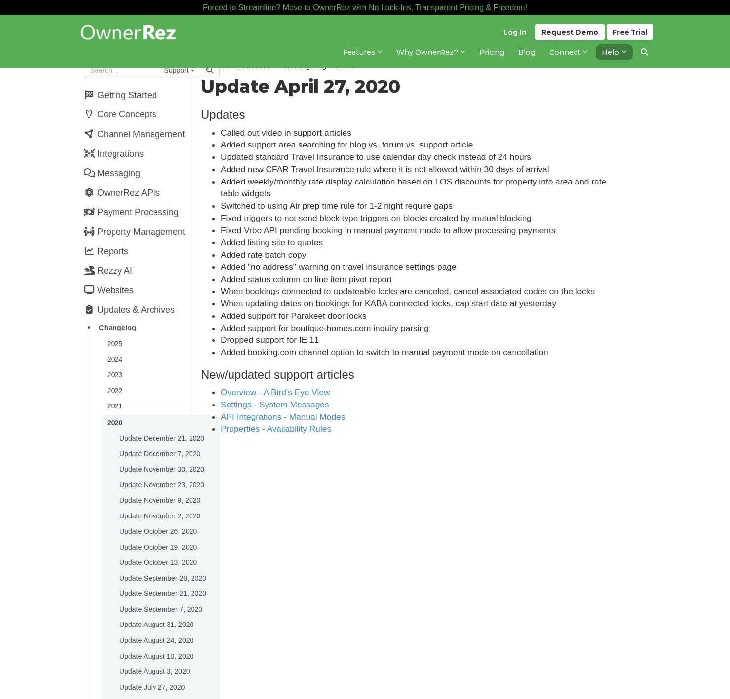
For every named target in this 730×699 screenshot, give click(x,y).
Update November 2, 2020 (159, 495)
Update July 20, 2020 (151, 673)
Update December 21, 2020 (161, 421)
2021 (114, 391)
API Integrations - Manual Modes (324, 417)
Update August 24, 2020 (156, 614)
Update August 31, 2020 (156, 599)
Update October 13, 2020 (157, 540)
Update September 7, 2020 (160, 584)
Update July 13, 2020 (151, 688)
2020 (114, 406)
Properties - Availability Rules (317, 429)
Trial (630, 35)
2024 (114, 346)
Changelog (117, 316)
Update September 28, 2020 (162, 554)
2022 (114, 376)
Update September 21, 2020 (162, 569)
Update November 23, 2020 (161, 466)
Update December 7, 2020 (159, 436)
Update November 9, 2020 (159, 480)
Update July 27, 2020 (151, 658)
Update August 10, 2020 (156, 628)
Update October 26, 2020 (157, 510)
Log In (513, 35)
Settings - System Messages (316, 404)
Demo (568, 35)
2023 (114, 361)
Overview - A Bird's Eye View (316, 392)
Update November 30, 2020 (161, 451)
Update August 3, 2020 (154, 643)
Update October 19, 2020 (157, 525)
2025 (114, 331)
